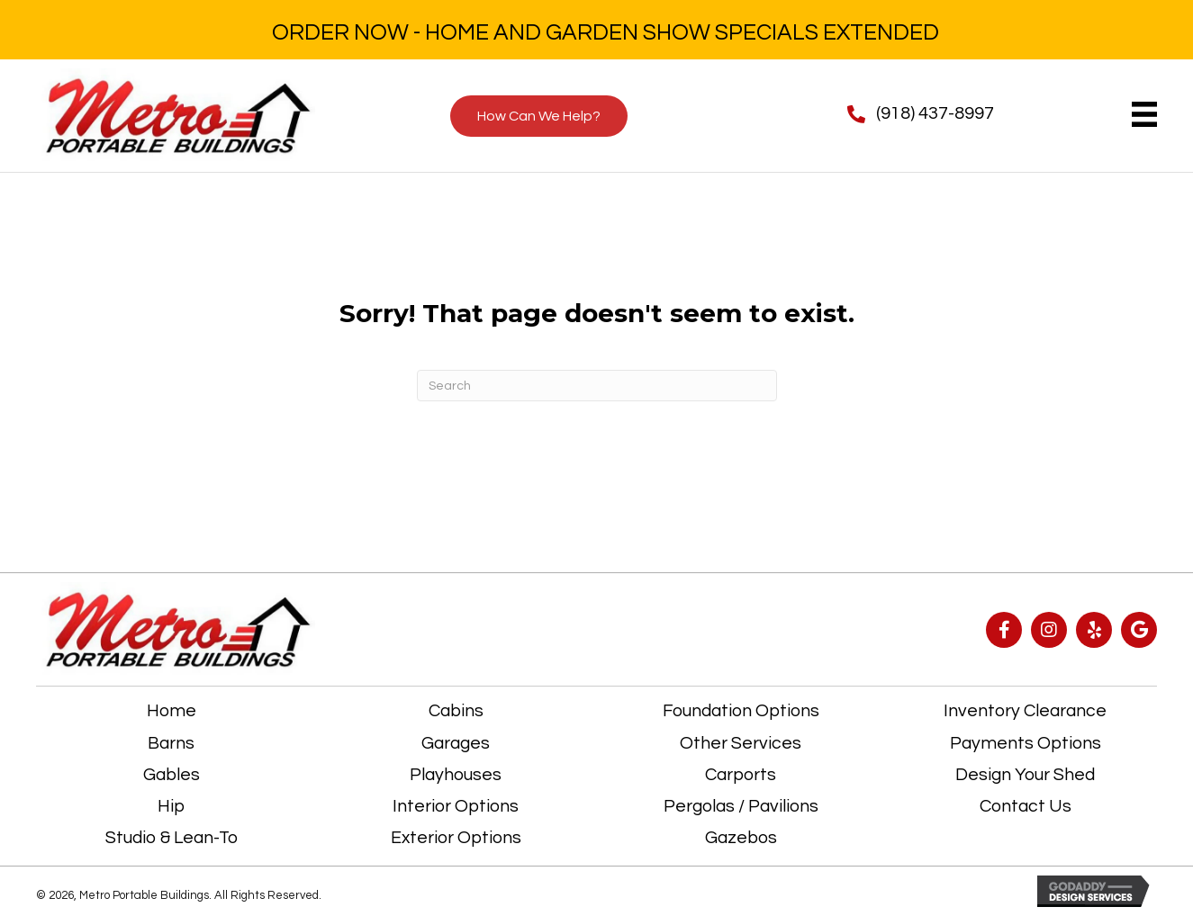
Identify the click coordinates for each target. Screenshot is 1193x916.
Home (171, 711)
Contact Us (1025, 806)
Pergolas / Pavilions (741, 806)
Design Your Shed (1025, 775)
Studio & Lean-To (171, 838)
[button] (1004, 630)
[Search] (597, 385)
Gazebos (741, 838)
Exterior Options (456, 838)
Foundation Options (741, 711)
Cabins (456, 711)
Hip (171, 806)
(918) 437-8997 (935, 113)
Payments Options (1025, 743)
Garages (455, 743)
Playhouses (456, 775)
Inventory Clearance (1025, 711)
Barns (171, 743)
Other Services (740, 743)
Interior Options (456, 806)
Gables (171, 775)
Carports (740, 775)
